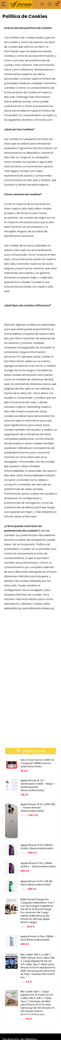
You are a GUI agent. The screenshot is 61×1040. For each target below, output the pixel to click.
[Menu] (4, 4)
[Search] (42, 4)
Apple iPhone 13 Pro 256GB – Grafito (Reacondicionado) (37, 846)
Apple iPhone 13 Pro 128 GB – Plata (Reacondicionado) (37, 882)
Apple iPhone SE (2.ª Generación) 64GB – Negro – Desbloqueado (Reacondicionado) (37, 785)
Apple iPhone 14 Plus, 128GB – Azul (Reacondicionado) (37, 938)
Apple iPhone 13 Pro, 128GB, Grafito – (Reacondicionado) (38, 864)
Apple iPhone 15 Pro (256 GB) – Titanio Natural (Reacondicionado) (37, 807)
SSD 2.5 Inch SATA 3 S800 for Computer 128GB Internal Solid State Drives (37, 763)
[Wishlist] (50, 4)
